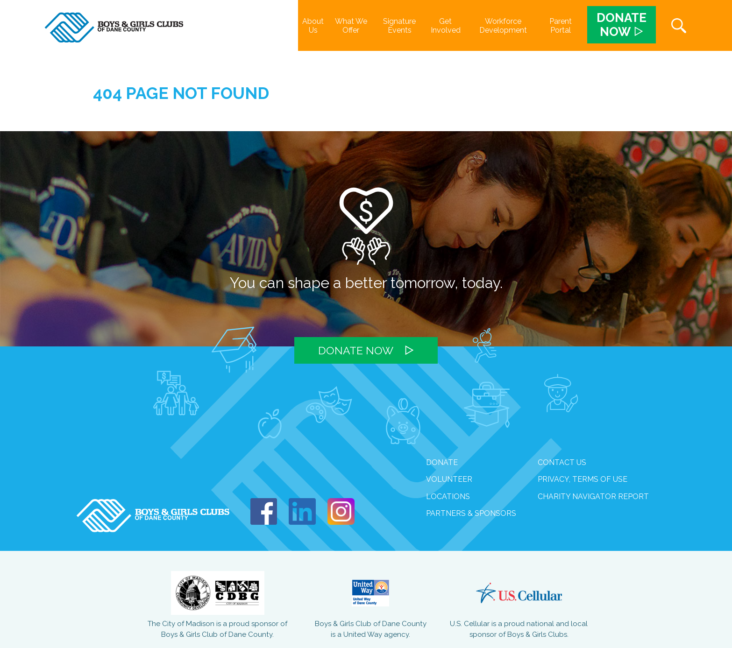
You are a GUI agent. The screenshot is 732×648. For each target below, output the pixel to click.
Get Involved (446, 26)
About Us (313, 26)
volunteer (449, 479)
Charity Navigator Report (593, 496)
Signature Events (399, 26)
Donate (442, 462)
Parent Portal (560, 26)
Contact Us (562, 462)
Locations (448, 496)
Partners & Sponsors (471, 513)
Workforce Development (503, 26)
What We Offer (351, 26)
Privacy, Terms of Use (582, 479)
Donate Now (355, 350)
